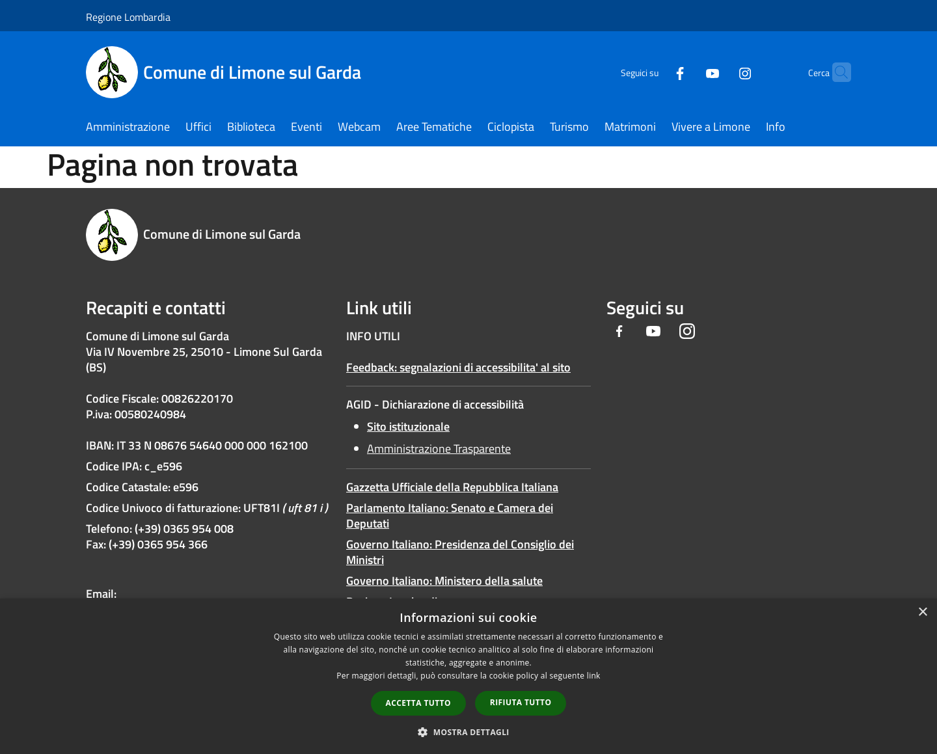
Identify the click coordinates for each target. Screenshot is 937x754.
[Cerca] (835, 72)
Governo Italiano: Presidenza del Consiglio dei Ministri (460, 552)
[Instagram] (720, 72)
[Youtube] (687, 72)
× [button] (922, 612)
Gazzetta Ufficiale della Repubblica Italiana (452, 487)
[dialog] (468, 676)
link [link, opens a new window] (594, 675)
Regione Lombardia (128, 17)
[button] (468, 731)
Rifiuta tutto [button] (521, 702)
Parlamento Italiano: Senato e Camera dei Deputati (449, 515)
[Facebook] (655, 72)
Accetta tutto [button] (418, 702)
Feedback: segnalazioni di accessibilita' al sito (458, 367)
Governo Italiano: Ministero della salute (444, 580)
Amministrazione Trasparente (439, 448)
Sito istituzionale (408, 426)
